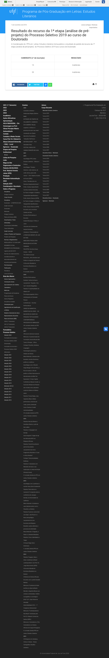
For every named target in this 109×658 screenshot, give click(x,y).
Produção (6, 176)
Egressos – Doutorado (10, 147)
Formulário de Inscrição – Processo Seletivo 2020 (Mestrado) (11, 349)
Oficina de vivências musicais (31, 334)
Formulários (7, 330)
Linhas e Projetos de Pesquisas (12, 234)
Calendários (7, 287)
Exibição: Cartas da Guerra (31, 280)
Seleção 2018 (7, 374)
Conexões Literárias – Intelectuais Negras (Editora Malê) (31, 113)
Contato (6, 134)
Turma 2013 (46, 133)
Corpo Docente (8, 197)
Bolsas (6, 155)
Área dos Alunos (8, 276)
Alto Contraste (74, 5)
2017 (25, 331)
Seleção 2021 (7, 355)
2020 (25, 108)
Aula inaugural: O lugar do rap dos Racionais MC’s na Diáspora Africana (31, 438)
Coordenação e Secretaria (12, 186)
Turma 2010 (46, 141)
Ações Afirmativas (9, 118)
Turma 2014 (46, 130)
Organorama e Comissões (11, 165)
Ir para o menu (19, 5)
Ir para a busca (31, 5)
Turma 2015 (46, 127)
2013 (25, 636)
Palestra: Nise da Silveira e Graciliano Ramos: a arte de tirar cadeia (31, 424)
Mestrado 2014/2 (8, 386)
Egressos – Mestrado (48, 201)
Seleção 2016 (7, 380)
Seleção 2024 (7, 366)
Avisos (44, 105)
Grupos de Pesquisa (10, 149)
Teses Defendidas (9, 228)
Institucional (7, 152)
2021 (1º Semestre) (9, 105)
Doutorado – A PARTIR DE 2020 (12, 203)
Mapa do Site (65, 5)
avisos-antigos (86, 25)
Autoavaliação (8, 131)
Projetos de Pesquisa (9, 237)
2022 (5, 108)
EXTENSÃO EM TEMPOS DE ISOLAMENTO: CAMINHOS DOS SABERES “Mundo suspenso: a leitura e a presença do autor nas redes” (31, 124)
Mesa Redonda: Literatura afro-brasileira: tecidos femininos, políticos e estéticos (32, 359)
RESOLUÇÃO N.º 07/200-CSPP (12, 242)
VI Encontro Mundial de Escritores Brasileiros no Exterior (30, 266)
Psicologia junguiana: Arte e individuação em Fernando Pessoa (31, 297)
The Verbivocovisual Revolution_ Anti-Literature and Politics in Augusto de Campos (32, 257)
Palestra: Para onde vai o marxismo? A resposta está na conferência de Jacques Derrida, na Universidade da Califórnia (32, 495)
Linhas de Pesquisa (9, 157)
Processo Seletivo (9, 332)
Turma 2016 (46, 124)
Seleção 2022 (7, 357)
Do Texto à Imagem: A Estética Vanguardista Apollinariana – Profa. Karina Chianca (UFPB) (32, 195)
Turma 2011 (46, 138)
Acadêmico (7, 115)
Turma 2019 (46, 116)
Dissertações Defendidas (10, 225)
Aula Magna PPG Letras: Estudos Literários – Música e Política (31, 161)
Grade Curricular (8, 206)
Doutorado (7, 208)
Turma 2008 (46, 147)
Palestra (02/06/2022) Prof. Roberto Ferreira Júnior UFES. (10, 170)
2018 (25, 274)
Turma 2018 (46, 119)
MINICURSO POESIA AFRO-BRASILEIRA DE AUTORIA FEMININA (31, 243)
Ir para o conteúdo (7, 5)
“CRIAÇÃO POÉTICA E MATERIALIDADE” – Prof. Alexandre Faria (30, 141)
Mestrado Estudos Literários (50, 110)
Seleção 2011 (7, 397)
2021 (25, 153)
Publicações (7, 268)
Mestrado (6, 211)
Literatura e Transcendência (31, 232)
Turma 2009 (46, 144)
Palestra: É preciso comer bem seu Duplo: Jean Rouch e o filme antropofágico (32, 514)
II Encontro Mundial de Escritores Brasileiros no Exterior (30, 571)
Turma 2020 (46, 113)
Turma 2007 (46, 150)
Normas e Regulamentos (10, 239)
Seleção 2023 (7, 363)
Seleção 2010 (7, 400)
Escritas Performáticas (30, 277)
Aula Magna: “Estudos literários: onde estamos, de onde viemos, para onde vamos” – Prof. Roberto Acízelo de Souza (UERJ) (32, 173)
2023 (5, 110)
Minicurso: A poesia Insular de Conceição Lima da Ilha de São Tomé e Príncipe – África (32, 339)
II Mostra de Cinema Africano (31, 577)
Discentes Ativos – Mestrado (50, 153)
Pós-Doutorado (8, 265)
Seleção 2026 (7, 369)
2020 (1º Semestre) (9, 321)
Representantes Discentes (11, 315)
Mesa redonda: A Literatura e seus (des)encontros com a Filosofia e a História (31, 506)
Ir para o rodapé (42, 5)
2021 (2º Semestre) (9, 324)
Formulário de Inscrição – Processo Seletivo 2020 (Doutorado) (11, 340)
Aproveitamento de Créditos (11, 284)
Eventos (25, 105)
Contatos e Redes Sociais (11, 136)
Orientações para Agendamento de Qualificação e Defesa (12, 307)
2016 (25, 418)
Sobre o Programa (9, 189)
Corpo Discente (47, 108)
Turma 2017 (46, 122)
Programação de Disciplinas (11, 293)
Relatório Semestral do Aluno (12, 313)
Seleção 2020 (7, 335)
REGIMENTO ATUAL (9, 245)
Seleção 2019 (7, 372)
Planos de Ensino (8, 296)
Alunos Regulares (9, 299)
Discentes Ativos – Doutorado (50, 198)
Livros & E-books (8, 273)
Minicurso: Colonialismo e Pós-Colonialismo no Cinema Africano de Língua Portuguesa (32, 624)
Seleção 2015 (7, 383)
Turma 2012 (46, 136)
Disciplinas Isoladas (9, 301)
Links (5, 160)
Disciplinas (7, 191)
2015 (25, 481)
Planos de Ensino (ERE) (10, 217)
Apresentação (7, 121)
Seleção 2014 (7, 389)
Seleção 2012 (7, 394)
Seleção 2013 (7, 391)
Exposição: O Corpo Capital (31, 379)
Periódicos (7, 270)
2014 (25, 554)
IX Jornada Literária (29, 271)
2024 (5, 113)
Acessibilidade (83, 5)
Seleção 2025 (7, 184)
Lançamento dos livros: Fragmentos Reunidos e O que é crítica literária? (31, 452)
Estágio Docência (8, 194)
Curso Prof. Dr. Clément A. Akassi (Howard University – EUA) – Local (12, 141)
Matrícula (6, 290)
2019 (25, 156)
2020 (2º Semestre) (9, 327)
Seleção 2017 (7, 377)
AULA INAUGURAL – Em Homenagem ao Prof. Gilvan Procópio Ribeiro (11, 126)
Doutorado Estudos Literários (50, 155)
